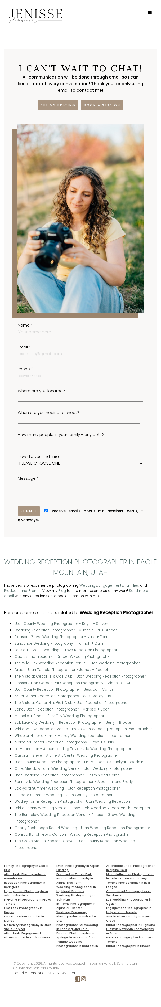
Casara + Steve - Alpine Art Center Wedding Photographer (66, 755)
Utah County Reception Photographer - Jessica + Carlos (64, 689)
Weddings (88, 585)
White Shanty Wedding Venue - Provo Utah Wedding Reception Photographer (82, 808)
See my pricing (58, 105)
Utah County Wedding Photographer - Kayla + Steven (61, 623)
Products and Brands (22, 590)
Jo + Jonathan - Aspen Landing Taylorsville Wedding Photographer (73, 748)
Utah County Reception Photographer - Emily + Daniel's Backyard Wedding (80, 762)
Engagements (111, 585)
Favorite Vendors (28, 973)
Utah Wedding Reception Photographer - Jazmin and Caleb (67, 775)
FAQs (50, 973)
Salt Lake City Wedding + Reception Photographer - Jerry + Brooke (73, 722)
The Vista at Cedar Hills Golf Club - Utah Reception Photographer (72, 702)
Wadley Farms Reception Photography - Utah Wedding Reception (72, 801)
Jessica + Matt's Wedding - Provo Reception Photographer (66, 650)
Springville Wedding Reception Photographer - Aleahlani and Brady (74, 781)
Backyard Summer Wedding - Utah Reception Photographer (67, 788)
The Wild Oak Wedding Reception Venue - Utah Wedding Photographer (77, 663)
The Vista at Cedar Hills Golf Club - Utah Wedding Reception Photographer (80, 676)
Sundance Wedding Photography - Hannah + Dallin (59, 643)
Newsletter (66, 973)
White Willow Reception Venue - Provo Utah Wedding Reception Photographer (83, 729)
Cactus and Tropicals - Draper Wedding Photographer (63, 656)
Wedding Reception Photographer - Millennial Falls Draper (66, 630)
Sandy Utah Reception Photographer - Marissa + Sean (62, 709)
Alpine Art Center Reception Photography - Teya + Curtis (64, 742)
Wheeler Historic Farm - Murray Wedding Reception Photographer (73, 735)
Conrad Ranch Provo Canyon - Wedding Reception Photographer (72, 834)
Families (132, 585)
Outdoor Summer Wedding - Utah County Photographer (64, 794)
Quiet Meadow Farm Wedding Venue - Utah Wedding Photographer (74, 768)
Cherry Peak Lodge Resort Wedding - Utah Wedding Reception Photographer (82, 827)
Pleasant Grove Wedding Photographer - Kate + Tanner (63, 636)
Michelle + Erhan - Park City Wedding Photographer (59, 715)
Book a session (102, 105)
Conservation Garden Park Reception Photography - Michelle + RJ (72, 682)
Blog (62, 590)
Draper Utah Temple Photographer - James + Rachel (61, 669)
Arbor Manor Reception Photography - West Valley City (63, 696)
